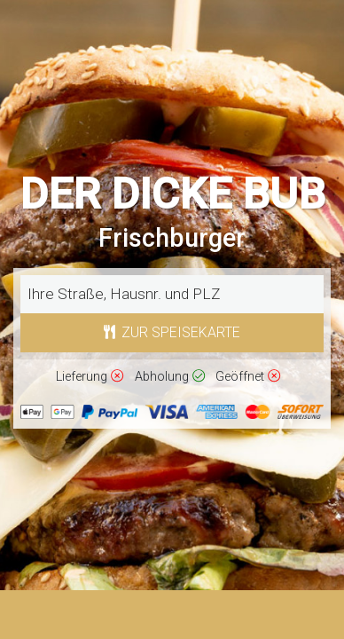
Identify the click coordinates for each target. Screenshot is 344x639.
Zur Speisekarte (172, 332)
